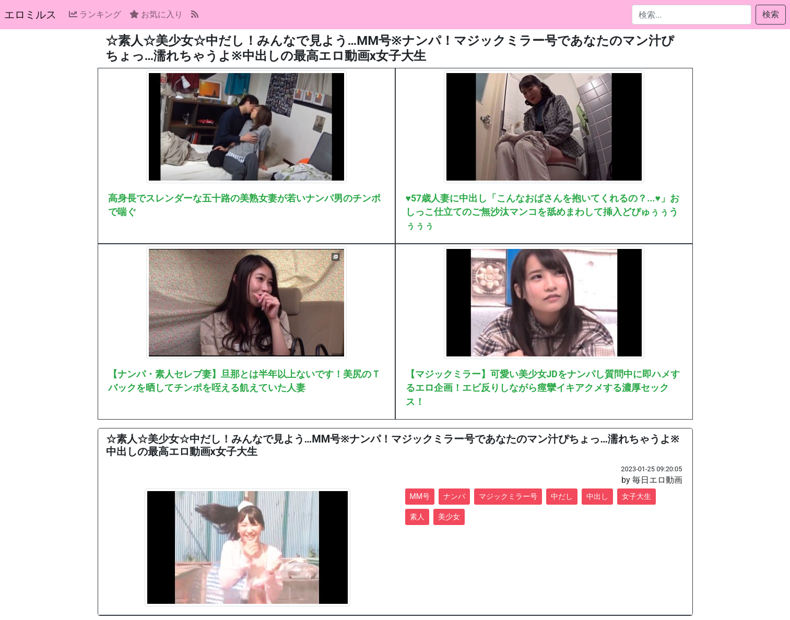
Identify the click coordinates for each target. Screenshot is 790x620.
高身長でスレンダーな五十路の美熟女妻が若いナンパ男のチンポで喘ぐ (244, 205)
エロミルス (30, 14)
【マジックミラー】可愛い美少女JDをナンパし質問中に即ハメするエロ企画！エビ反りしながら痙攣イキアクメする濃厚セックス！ (543, 388)
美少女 (449, 516)
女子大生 (636, 496)
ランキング (95, 14)
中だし (562, 496)
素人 (417, 516)
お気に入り (156, 14)
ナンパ (454, 496)
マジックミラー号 (508, 496)
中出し (597, 496)
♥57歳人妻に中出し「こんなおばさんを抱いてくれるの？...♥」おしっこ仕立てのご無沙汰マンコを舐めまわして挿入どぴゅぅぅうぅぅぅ (542, 212)
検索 (770, 14)
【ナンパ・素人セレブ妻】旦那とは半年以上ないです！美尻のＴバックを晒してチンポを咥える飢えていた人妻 (244, 381)
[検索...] (691, 15)
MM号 (420, 496)
